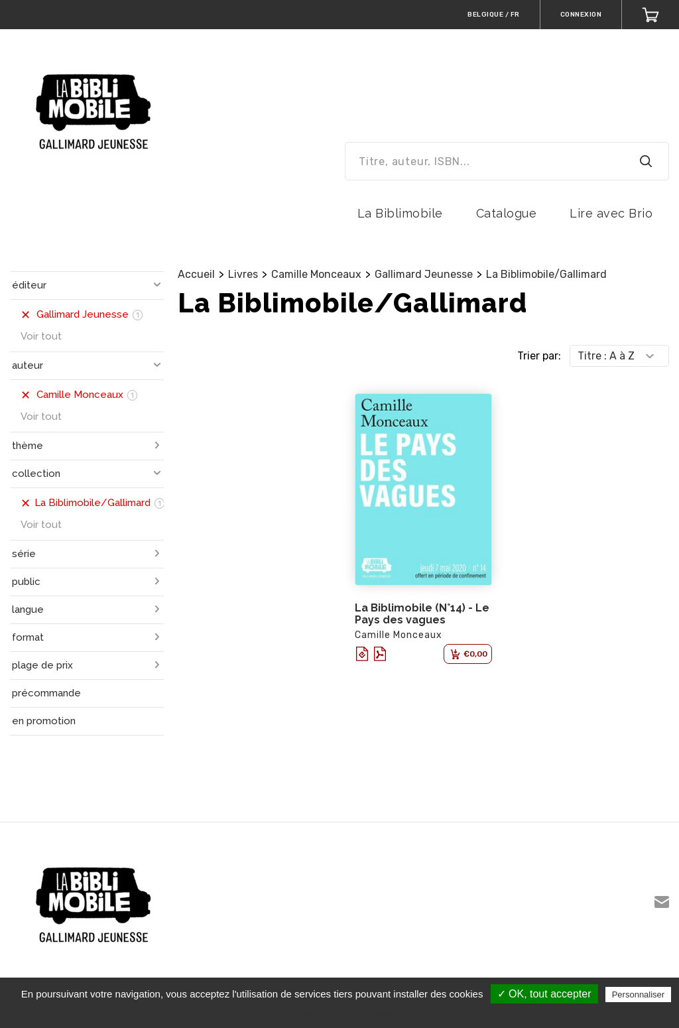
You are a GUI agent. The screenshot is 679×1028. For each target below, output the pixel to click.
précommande (46, 693)
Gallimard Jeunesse (424, 274)
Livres (243, 274)
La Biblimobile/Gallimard (546, 274)
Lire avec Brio (611, 213)
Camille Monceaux (316, 274)
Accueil (196, 274)
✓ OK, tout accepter (544, 993)
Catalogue (506, 213)
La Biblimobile (400, 213)
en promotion (44, 721)
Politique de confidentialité (346, 1012)
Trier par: (539, 356)
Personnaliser (638, 994)
